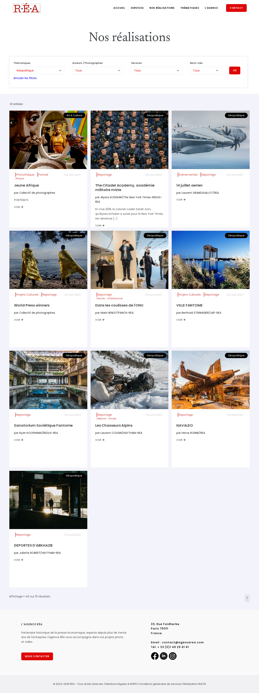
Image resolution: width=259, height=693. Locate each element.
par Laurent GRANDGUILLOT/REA (197, 193)
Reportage (105, 175)
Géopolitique (155, 115)
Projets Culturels (27, 295)
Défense (101, 418)
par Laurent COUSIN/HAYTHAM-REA (118, 433)
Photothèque (25, 175)
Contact (236, 8)
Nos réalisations (162, 8)
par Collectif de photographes (34, 193)
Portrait (43, 175)
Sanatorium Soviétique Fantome (43, 425)
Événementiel (188, 175)
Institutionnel (115, 298)
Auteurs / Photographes (87, 63)
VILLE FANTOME (189, 305)
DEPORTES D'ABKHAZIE (33, 545)
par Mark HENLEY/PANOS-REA (114, 313)
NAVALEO (184, 425)
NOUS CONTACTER (37, 656)
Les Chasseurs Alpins (114, 425)
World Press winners (32, 305)
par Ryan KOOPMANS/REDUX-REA (36, 433)
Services (137, 8)
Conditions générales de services (160, 684)
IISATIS (202, 684)
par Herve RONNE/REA (190, 433)
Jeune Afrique (26, 185)
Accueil (119, 8)
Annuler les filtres (25, 78)
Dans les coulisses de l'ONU (119, 305)
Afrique (19, 178)
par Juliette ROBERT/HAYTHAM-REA (37, 553)
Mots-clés (196, 63)
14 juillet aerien (189, 185)
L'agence (211, 8)
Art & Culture (74, 115)
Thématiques (189, 8)
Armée (112, 418)
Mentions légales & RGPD (121, 684)
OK (235, 70)
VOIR (18, 207)
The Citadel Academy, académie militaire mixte (125, 187)
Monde (101, 298)
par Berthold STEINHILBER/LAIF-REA (198, 313)
